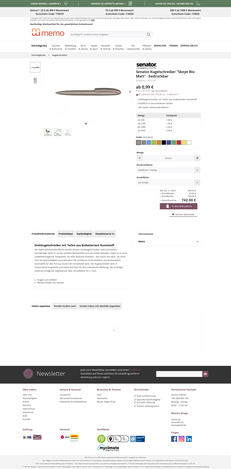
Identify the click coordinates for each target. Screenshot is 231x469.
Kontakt (26, 419)
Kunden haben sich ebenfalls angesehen (100, 306)
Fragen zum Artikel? (46, 279)
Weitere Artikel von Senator (49, 282)
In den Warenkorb (179, 206)
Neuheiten (102, 398)
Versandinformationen (71, 398)
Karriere (27, 405)
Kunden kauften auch (65, 306)
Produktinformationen (43, 233)
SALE (99, 394)
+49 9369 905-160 (179, 398)
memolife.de (177, 422)
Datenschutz (29, 408)
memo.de (175, 419)
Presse (26, 401)
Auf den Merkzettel (183, 214)
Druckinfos (65, 394)
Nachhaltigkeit (30, 398)
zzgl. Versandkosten (159, 91)
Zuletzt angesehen (41, 306)
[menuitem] (111, 34)
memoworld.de (178, 425)
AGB (92, 20)
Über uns (27, 394)
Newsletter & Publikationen (73, 401)
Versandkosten (141, 457)
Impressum (28, 412)
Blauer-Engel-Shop (106, 401)
